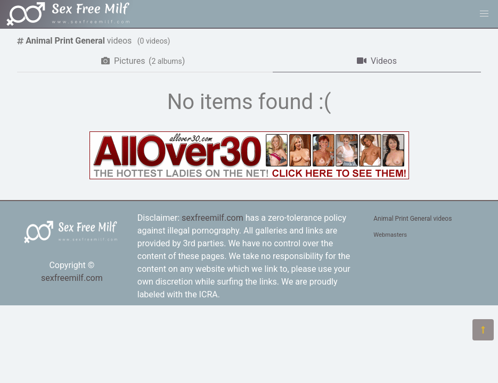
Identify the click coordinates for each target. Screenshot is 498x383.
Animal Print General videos (412, 218)
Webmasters (390, 234)
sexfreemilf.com (72, 278)
